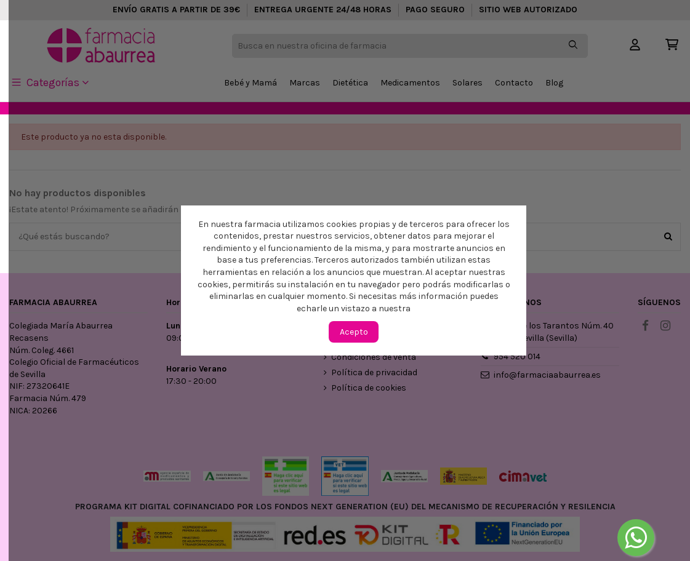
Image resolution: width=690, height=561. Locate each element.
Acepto (354, 332)
